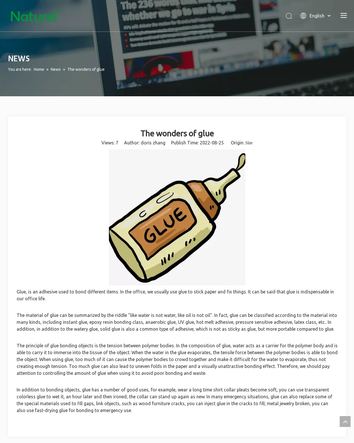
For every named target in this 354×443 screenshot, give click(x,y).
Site (249, 142)
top (345, 421)
